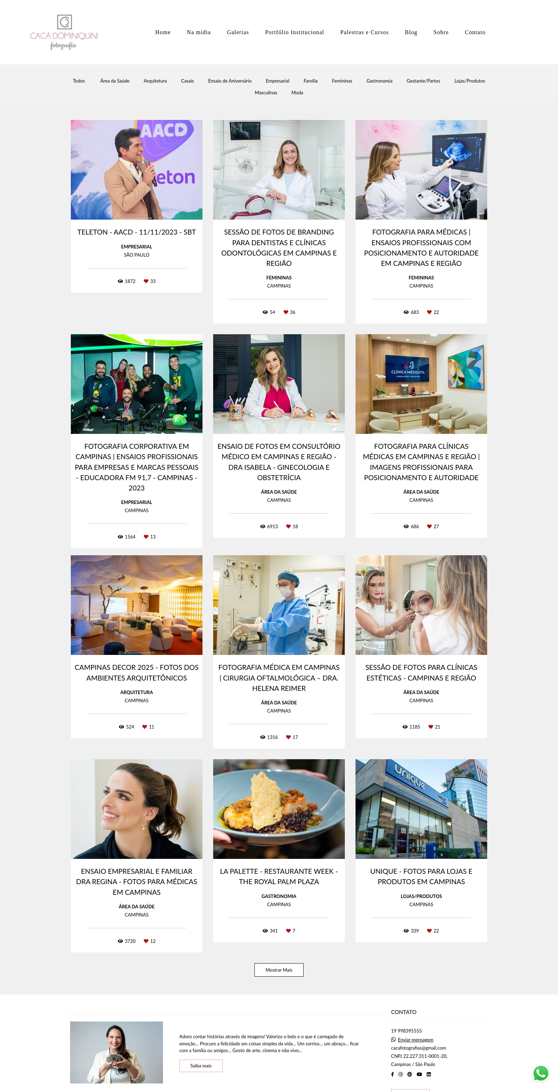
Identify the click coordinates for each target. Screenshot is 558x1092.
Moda (297, 92)
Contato (475, 32)
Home (163, 32)
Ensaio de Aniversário (230, 81)
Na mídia (199, 32)
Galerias (238, 32)
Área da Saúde (115, 81)
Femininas (342, 81)
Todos (79, 81)
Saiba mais (201, 1066)
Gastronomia (380, 81)
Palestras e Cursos (364, 32)
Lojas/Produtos (469, 81)
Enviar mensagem (415, 1040)
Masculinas (266, 92)
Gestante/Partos (423, 81)
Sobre (441, 32)
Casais (187, 81)
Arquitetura (155, 81)
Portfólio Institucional (294, 32)
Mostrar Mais (279, 970)
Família (311, 81)
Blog (411, 32)
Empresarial (277, 81)
